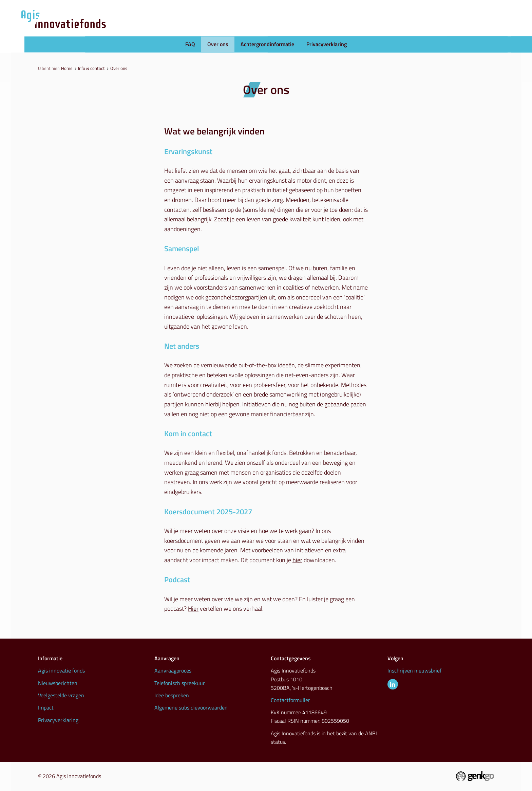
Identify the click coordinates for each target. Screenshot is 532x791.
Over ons (217, 44)
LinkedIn (392, 684)
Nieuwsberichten (57, 683)
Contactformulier (290, 700)
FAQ (190, 44)
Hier (193, 608)
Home (67, 68)
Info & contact (472, 27)
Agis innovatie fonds (61, 670)
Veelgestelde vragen (61, 695)
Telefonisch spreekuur (179, 683)
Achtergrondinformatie (267, 44)
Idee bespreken (171, 695)
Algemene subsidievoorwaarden (191, 707)
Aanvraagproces (285, 27)
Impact (46, 707)
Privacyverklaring (326, 44)
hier (297, 560)
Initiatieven (377, 27)
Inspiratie (423, 27)
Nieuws (334, 27)
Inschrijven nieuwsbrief (414, 670)
